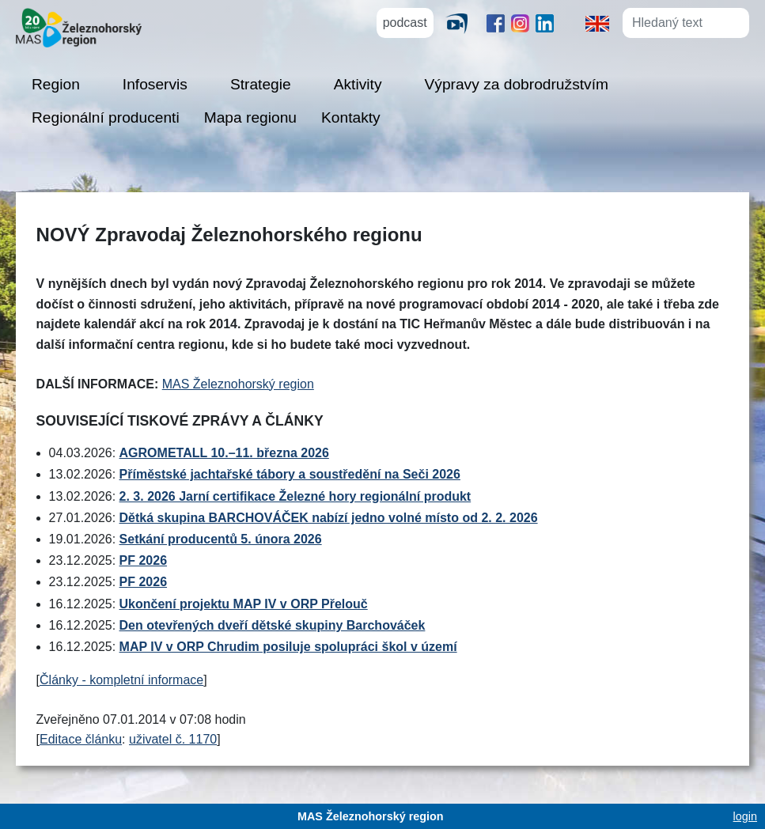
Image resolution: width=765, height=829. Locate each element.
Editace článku (81, 739)
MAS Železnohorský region (238, 384)
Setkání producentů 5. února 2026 (220, 539)
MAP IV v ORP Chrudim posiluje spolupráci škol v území (288, 646)
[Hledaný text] (672, 23)
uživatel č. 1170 (173, 739)
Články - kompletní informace (121, 680)
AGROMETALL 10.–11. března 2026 (224, 453)
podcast (405, 22)
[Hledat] (735, 22)
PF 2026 (143, 560)
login (745, 816)
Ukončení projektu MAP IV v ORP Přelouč (243, 604)
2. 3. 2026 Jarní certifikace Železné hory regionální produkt (295, 496)
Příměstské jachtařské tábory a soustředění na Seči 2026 (289, 474)
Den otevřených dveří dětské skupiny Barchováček (272, 625)
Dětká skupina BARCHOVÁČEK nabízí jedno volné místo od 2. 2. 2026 (328, 517)
